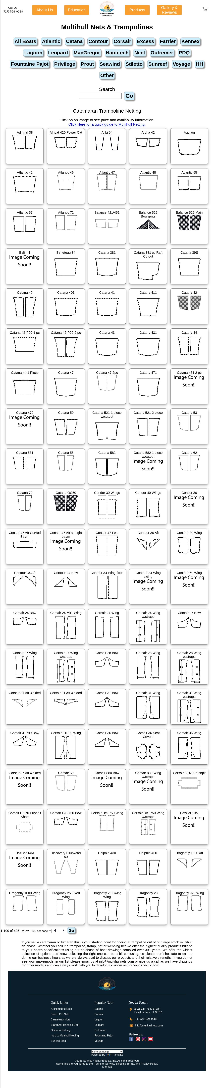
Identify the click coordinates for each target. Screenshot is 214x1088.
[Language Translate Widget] (107, 1051)
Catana (98, 1008)
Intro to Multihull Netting (65, 1035)
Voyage (98, 1040)
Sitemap (107, 1066)
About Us (44, 10)
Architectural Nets (61, 1008)
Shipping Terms (125, 1063)
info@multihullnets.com (148, 1025)
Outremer (100, 1030)
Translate (114, 1054)
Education (77, 10)
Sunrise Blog (58, 1040)
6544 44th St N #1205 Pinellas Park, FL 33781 (148, 1011)
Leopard (99, 1024)
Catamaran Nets (60, 1019)
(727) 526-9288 (13, 12)
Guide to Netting (60, 1030)
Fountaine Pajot (103, 1035)
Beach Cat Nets (60, 1014)
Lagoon (98, 1019)
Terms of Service (104, 1063)
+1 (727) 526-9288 (145, 1018)
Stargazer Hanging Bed (64, 1024)
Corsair (98, 1014)
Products (137, 10)
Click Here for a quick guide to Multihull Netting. (107, 124)
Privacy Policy (149, 1063)
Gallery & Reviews (169, 10)
